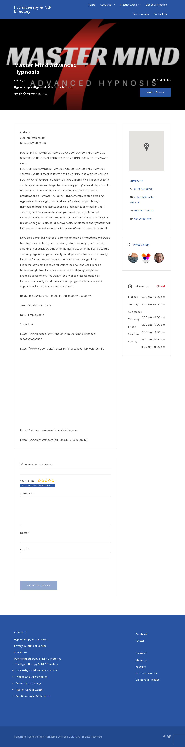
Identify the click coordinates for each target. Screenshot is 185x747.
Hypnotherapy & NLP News (30, 639)
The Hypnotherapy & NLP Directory (36, 664)
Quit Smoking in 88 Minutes (32, 696)
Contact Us (160, 14)
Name (24, 532)
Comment (27, 493)
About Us (105, 4)
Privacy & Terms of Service (30, 646)
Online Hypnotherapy (28, 683)
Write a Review (155, 92)
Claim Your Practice (148, 679)
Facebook (141, 634)
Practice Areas (128, 4)
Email (24, 549)
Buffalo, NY (20, 80)
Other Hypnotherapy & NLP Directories (37, 658)
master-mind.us (144, 210)
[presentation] (45, 570)
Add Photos (162, 80)
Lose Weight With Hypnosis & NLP (36, 670)
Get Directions (143, 218)
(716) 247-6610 (143, 189)
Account (141, 666)
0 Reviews (42, 94)
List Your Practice (156, 4)
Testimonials (141, 14)
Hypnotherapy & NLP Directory (32, 9)
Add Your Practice (146, 673)
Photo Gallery (141, 244)
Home (91, 4)
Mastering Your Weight (29, 689)
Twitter (140, 640)
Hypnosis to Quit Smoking (31, 676)
